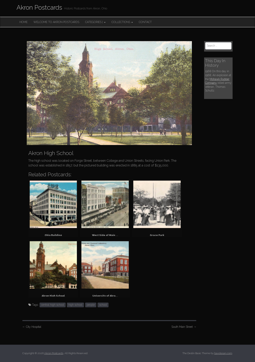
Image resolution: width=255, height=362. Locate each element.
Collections (122, 22)
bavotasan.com (223, 353)
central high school (52, 304)
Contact (145, 22)
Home (23, 22)
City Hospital (31, 326)
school (103, 304)
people (91, 304)
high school (75, 304)
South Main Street (183, 326)
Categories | (95, 22)
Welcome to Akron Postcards (56, 22)
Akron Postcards (39, 7)
